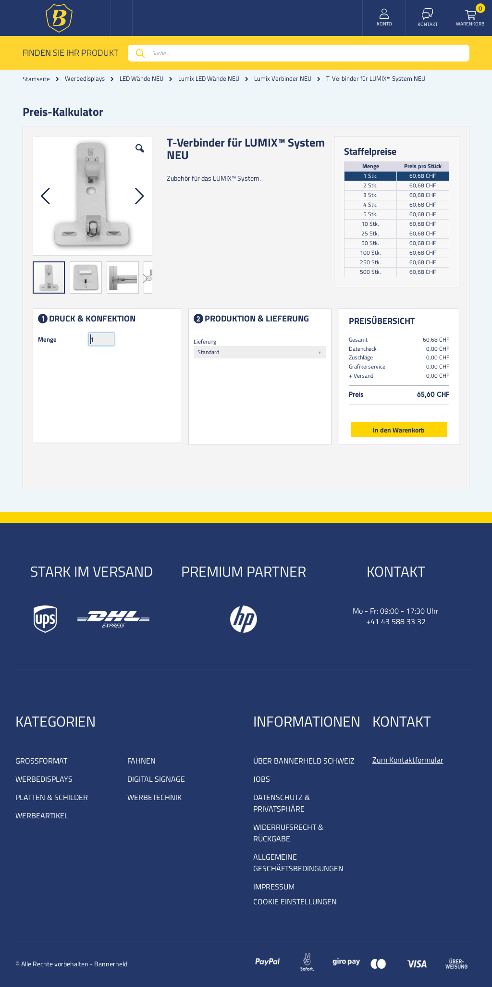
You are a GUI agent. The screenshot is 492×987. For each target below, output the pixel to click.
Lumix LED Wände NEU (208, 78)
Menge (47, 339)
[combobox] (298, 53)
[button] (140, 155)
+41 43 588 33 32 (396, 621)
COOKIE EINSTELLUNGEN (295, 901)
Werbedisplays (85, 78)
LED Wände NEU (141, 78)
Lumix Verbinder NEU (282, 78)
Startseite (36, 78)
